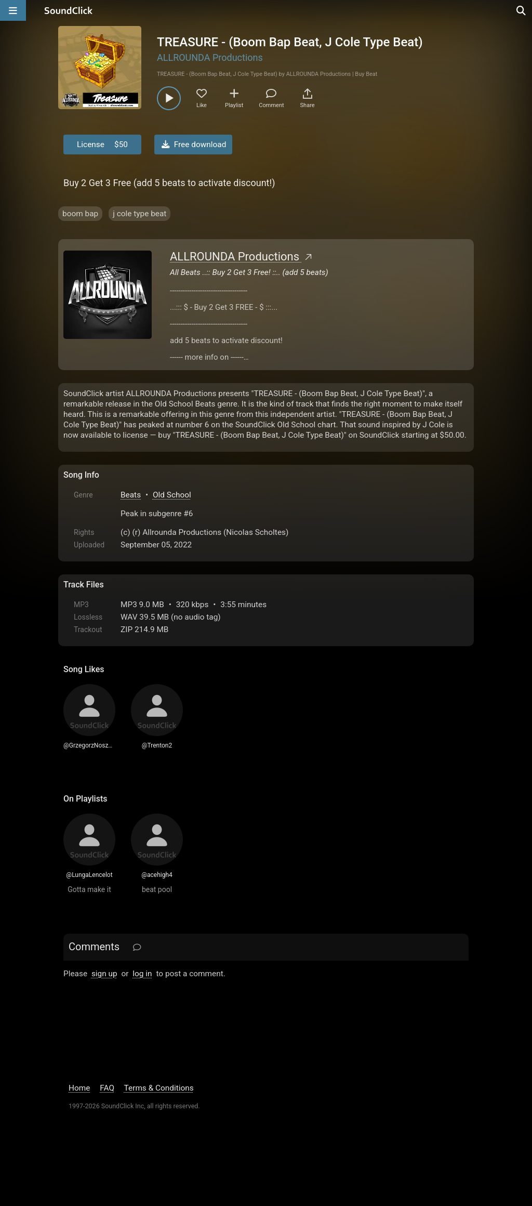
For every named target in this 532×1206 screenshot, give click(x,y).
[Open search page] (521, 10)
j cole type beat (139, 213)
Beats (131, 495)
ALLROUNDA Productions (210, 57)
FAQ (107, 1088)
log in (142, 973)
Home (79, 1088)
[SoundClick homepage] (68, 10)
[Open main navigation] (13, 10)
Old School (172, 495)
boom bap (80, 213)
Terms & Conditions (159, 1088)
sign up (104, 973)
